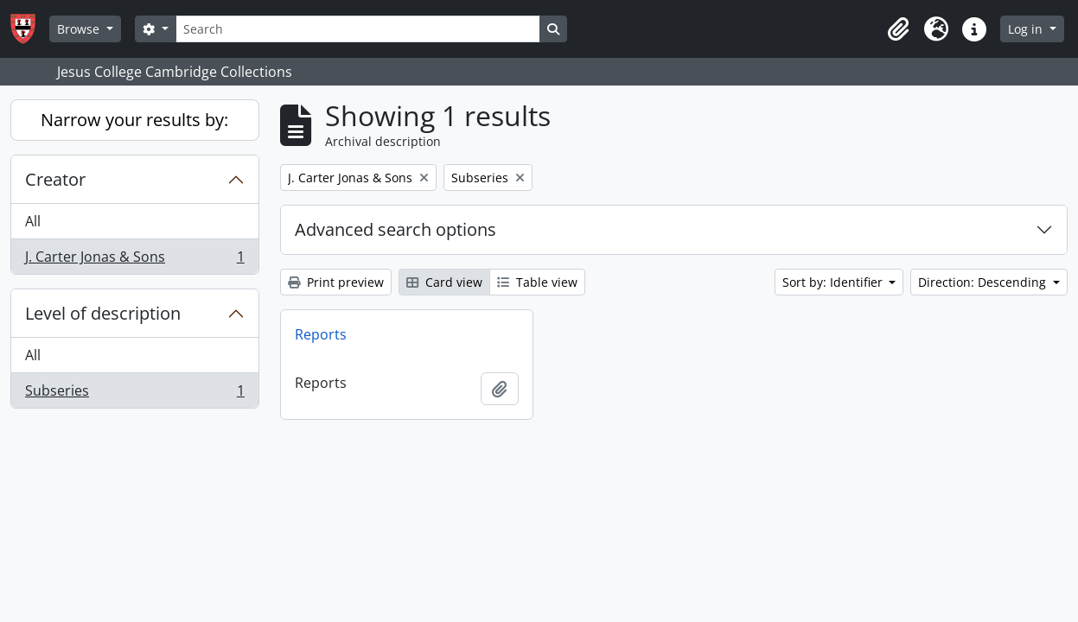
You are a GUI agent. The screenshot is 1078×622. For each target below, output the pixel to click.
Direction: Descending (983, 282)
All (33, 221)
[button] (898, 29)
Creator (55, 179)
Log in (1027, 29)
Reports (321, 334)
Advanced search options (395, 229)
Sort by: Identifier (834, 282)
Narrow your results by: (134, 119)
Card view (444, 282)
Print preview (336, 282)
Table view (537, 282)
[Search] (357, 29)
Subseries (134, 394)
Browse (80, 29)
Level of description (103, 313)
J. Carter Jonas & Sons (134, 260)
